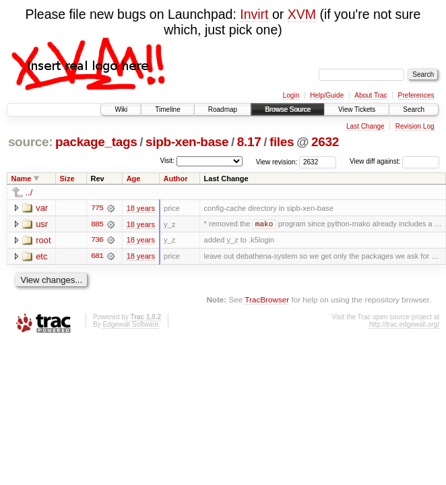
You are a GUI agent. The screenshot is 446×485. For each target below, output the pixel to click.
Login (291, 95)
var (42, 208)
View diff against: (394, 161)
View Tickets (356, 109)
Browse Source (288, 109)
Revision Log (415, 126)
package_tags (96, 142)
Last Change (365, 126)
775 (97, 208)
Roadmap (222, 109)
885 (97, 224)
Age (134, 178)
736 (97, 240)
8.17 (249, 142)
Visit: (167, 160)
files (281, 142)
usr (42, 224)
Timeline (167, 109)
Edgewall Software (130, 325)
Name (21, 178)
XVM (302, 14)
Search (413, 109)
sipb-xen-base (187, 142)
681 (97, 256)
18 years (141, 208)
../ (29, 192)
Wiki (121, 109)
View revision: (277, 161)
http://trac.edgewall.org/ (404, 325)
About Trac (370, 95)
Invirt (254, 14)
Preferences (416, 95)
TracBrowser (267, 300)
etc (41, 256)
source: (30, 142)
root (43, 240)
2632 (325, 142)
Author (176, 178)
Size (67, 178)
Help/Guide (327, 95)
